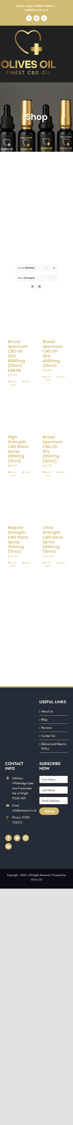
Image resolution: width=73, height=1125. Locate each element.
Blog (44, 719)
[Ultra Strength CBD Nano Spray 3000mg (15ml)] (54, 504)
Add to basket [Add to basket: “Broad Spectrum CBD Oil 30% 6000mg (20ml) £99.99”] (13, 383)
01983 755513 (44, 6)
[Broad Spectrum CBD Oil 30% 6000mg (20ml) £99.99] (19, 318)
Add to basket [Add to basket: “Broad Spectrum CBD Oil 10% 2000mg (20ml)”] (48, 474)
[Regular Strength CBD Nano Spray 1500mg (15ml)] (19, 504)
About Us (47, 711)
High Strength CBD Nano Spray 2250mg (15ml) (18, 449)
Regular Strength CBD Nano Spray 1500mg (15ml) (18, 539)
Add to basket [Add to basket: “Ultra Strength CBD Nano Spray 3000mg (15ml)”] (48, 564)
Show (26, 278)
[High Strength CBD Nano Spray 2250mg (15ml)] (19, 413)
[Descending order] (54, 267)
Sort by (26, 267)
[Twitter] (17, 838)
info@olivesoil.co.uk (36, 10)
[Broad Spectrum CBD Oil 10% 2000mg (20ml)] (54, 413)
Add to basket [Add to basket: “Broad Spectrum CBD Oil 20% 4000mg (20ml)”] (48, 378)
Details (27, 381)
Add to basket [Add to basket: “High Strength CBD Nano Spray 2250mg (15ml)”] (13, 474)
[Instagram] (25, 838)
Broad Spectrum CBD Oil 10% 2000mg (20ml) (53, 449)
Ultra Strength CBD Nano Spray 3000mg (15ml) (53, 539)
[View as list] (39, 286)
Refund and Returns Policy (53, 746)
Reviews (46, 727)
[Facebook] (8, 838)
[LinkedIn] (8, 846)
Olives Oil (36, 880)
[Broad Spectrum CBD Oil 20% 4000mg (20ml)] (54, 318)
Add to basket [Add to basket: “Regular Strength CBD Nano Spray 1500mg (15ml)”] (13, 564)
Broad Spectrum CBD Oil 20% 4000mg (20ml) (53, 353)
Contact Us (48, 736)
